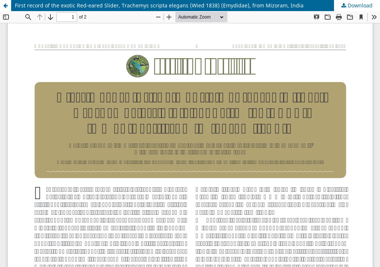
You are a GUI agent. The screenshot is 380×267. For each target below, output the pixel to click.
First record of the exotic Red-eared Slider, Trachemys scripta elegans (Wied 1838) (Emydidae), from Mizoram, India (159, 5)
